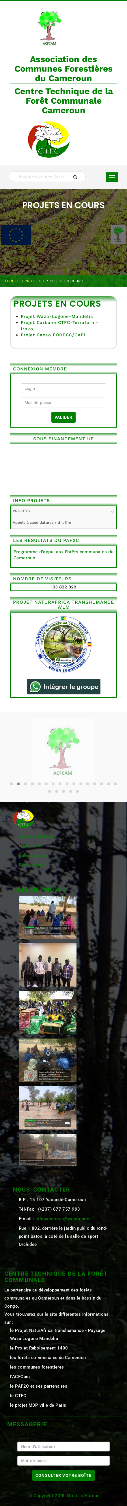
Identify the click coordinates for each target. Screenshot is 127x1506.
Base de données (36, 836)
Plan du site (31, 865)
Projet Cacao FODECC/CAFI (53, 335)
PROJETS (34, 281)
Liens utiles (30, 846)
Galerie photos (34, 855)
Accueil (13, 281)
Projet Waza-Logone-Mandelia (57, 316)
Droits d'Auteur (83, 1495)
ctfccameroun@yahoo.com (63, 1218)
